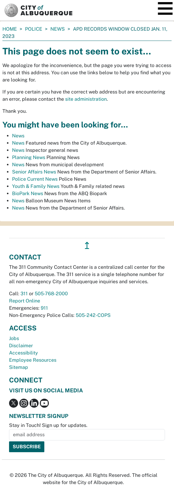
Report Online (24, 301)
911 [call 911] (44, 308)
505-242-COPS (93, 315)
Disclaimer (21, 345)
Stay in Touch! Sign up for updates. (48, 425)
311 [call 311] (24, 293)
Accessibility (23, 353)
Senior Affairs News (34, 172)
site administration (86, 99)
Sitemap (18, 367)
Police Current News (35, 179)
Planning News (28, 157)
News (57, 29)
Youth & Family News (35, 186)
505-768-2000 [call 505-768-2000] (51, 293)
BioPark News (27, 193)
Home (9, 29)
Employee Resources (32, 360)
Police (33, 29)
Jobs (14, 338)
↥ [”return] (87, 245)
